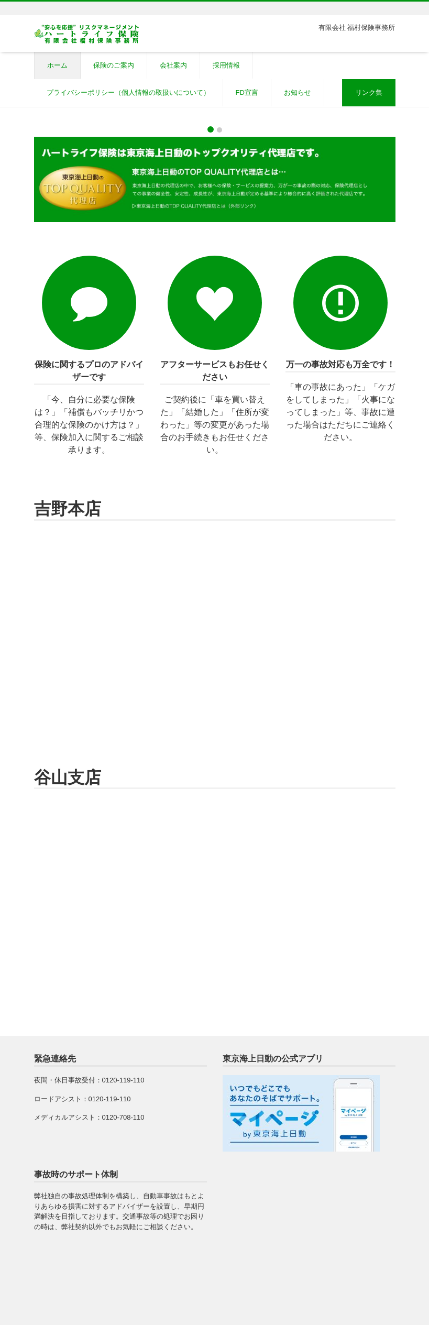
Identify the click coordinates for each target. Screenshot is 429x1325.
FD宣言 (247, 92)
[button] (32, 113)
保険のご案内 (113, 65)
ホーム (57, 65)
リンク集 (368, 92)
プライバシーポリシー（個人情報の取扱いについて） (128, 92)
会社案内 (173, 65)
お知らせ (297, 92)
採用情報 (226, 65)
